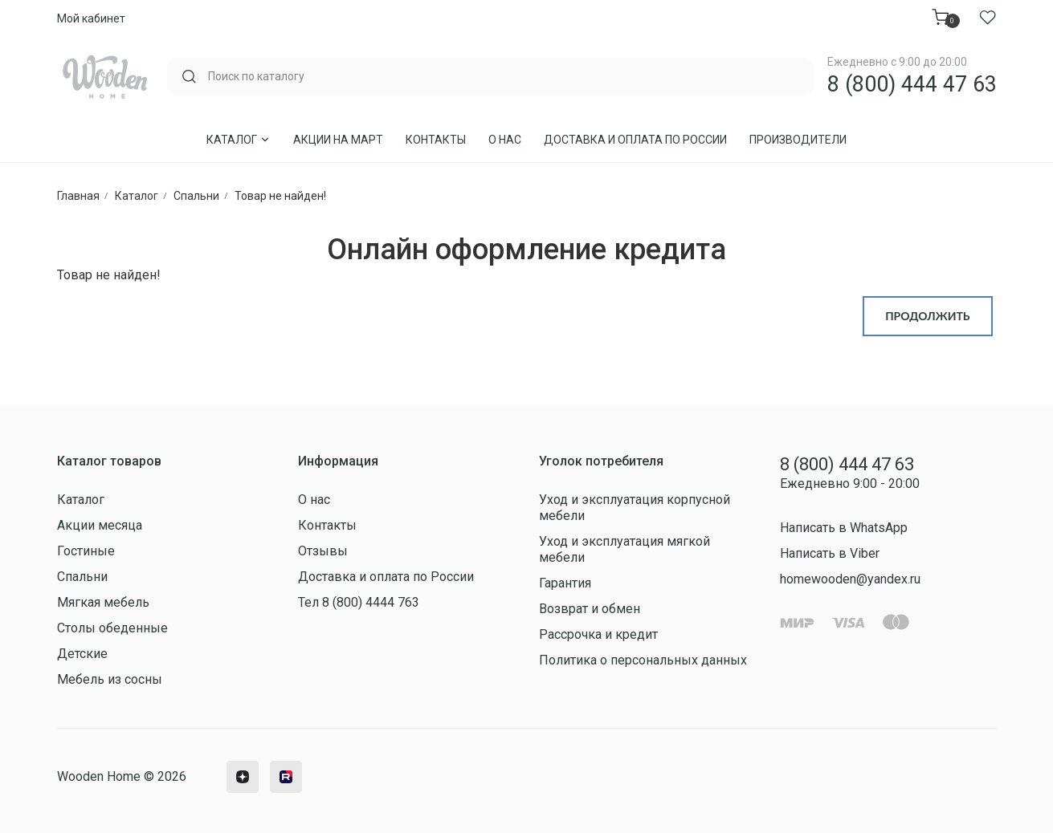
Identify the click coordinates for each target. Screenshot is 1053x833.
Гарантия (565, 583)
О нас (504, 139)
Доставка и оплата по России (635, 139)
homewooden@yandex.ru (850, 579)
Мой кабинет (91, 18)
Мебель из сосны (109, 679)
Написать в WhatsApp (844, 527)
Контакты (436, 139)
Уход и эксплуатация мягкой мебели (624, 549)
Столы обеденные (112, 628)
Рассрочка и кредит (598, 634)
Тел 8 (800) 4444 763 (358, 602)
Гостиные (86, 551)
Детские (82, 653)
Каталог (238, 139)
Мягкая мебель (103, 602)
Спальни (82, 576)
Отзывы (323, 551)
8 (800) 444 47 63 (912, 84)
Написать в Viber (830, 553)
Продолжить (927, 316)
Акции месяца (99, 525)
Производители (798, 139)
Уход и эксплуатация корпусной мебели (634, 507)
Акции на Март (338, 139)
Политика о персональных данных (643, 660)
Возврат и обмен (589, 608)
